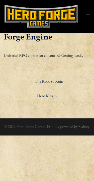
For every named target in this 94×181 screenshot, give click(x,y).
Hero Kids (45, 96)
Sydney (83, 126)
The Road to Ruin (49, 81)
